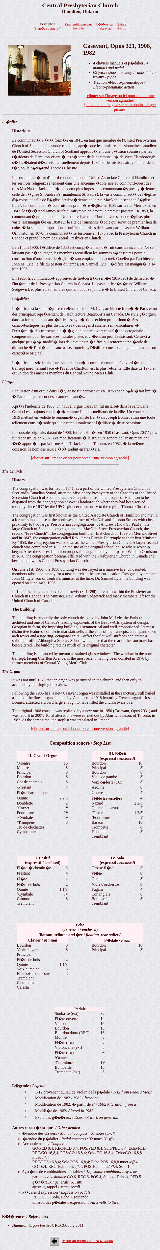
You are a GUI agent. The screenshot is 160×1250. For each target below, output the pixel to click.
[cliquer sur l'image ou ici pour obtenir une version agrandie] (80, 458)
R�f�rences (104, 26)
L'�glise (9, 122)
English (55, 28)
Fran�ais (41, 28)
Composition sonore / (80, 743)
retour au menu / (87, 1241)
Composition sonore (78, 26)
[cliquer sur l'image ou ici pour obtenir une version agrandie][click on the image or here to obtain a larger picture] (120, 102)
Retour (121, 26)
